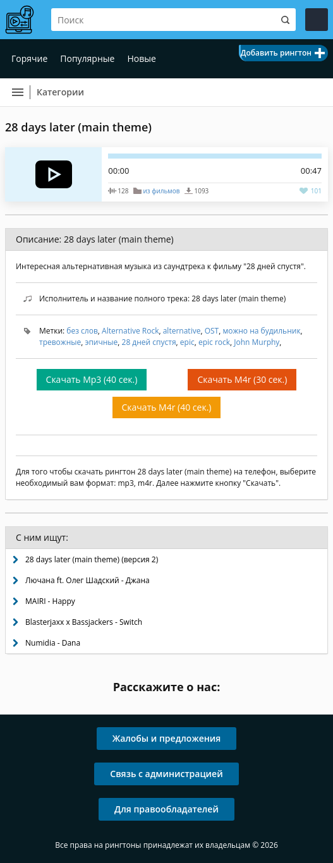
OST (212, 330)
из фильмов (161, 190)
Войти (316, 19)
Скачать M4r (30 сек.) (242, 379)
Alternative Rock (130, 330)
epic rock (214, 342)
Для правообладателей (166, 809)
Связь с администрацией (166, 774)
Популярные (87, 58)
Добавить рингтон (276, 52)
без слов (82, 330)
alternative (182, 330)
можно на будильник (261, 330)
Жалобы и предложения (166, 738)
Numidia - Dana (52, 642)
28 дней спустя (149, 342)
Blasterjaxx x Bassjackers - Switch (83, 622)
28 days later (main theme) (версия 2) (91, 559)
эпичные (101, 342)
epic (187, 342)
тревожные (60, 342)
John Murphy (256, 342)
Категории (60, 92)
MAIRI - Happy (50, 601)
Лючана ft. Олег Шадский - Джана (87, 580)
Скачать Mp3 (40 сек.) (92, 379)
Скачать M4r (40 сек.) (167, 407)
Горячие (29, 58)
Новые (141, 58)
